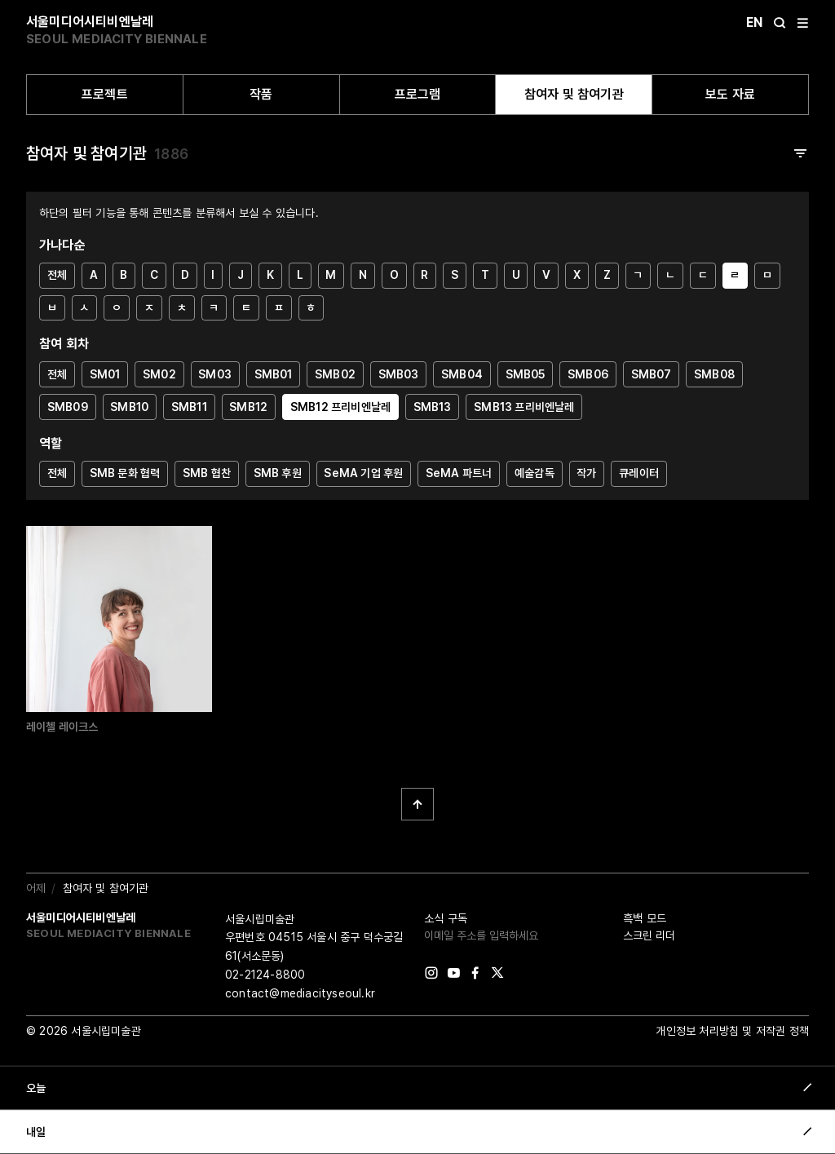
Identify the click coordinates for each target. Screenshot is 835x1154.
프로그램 (418, 94)
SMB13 (432, 406)
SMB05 (526, 374)
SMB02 (335, 374)
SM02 (159, 374)
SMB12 (248, 406)
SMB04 (462, 374)
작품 (261, 94)
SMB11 (189, 406)
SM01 (105, 374)
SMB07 (651, 374)
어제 (36, 888)
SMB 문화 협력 (125, 473)
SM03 (215, 374)
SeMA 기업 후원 (363, 473)
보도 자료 (730, 94)
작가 (586, 473)
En (754, 22)
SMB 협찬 (207, 473)
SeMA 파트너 (459, 473)
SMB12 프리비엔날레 (340, 406)
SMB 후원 (278, 473)
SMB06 (588, 374)
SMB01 (273, 374)
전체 (57, 274)
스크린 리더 (649, 935)
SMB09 (67, 406)
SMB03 (398, 374)
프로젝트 (105, 94)
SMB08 (714, 374)
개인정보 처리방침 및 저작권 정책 (732, 1030)
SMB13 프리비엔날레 (524, 406)
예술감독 (534, 473)
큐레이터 (639, 473)
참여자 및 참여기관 (574, 94)
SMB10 (129, 406)
